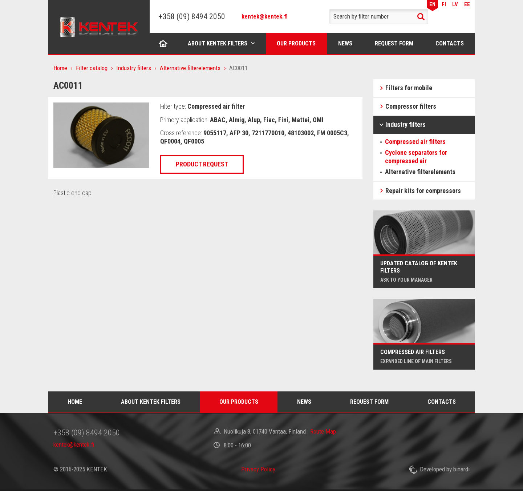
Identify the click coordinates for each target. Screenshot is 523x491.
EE (467, 4)
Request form (394, 43)
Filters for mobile (408, 88)
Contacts (449, 43)
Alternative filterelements (190, 68)
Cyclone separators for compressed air (416, 157)
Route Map (323, 431)
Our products (296, 43)
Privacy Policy (258, 469)
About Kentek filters (217, 43)
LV (455, 4)
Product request (202, 164)
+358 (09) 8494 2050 (192, 16)
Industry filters (133, 68)
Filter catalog (92, 68)
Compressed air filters (415, 141)
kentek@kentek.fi (265, 16)
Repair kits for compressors (423, 190)
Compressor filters (410, 106)
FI (444, 4)
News (345, 43)
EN (432, 4)
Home (163, 43)
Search (421, 16)
